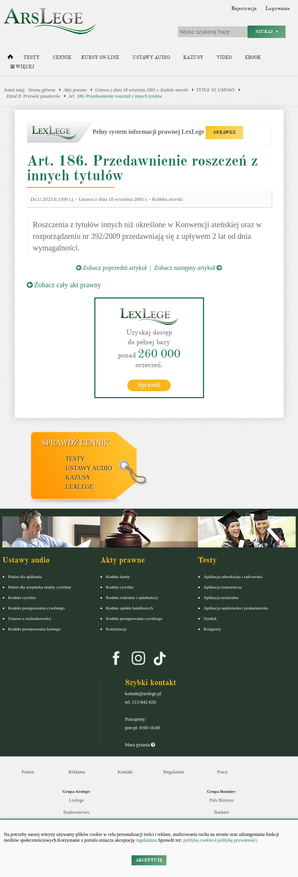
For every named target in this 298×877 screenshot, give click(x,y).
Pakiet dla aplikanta (25, 576)
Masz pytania (140, 745)
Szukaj (266, 31)
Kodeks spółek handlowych (129, 608)
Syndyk (210, 618)
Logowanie (277, 8)
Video (224, 57)
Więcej (22, 67)
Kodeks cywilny (22, 597)
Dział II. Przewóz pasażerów (33, 96)
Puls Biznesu (222, 800)
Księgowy (212, 629)
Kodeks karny (118, 576)
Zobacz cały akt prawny (64, 285)
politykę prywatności (237, 840)
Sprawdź (149, 385)
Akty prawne (75, 90)
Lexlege (76, 800)
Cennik (62, 57)
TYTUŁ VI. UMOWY (215, 90)
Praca (222, 772)
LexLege (80, 486)
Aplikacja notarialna (221, 597)
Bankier (221, 812)
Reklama (76, 772)
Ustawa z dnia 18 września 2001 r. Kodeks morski (141, 90)
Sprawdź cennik (76, 442)
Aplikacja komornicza (222, 587)
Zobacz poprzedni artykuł (111, 267)
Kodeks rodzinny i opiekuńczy (132, 597)
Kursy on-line (100, 57)
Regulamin (173, 772)
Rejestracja (244, 8)
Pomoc (28, 772)
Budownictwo (76, 812)
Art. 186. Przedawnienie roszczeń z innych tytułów (115, 96)
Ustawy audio (151, 57)
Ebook (253, 57)
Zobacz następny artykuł (188, 267)
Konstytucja (116, 629)
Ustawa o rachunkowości (29, 618)
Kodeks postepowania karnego (34, 629)
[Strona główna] (10, 58)
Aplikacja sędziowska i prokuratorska (236, 608)
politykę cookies (198, 840)
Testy (31, 57)
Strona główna (41, 90)
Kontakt (125, 772)
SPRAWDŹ (224, 132)
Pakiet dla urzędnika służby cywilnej (39, 587)
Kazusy (193, 57)
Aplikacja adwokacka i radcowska (233, 576)
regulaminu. (146, 840)
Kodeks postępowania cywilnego (36, 608)
